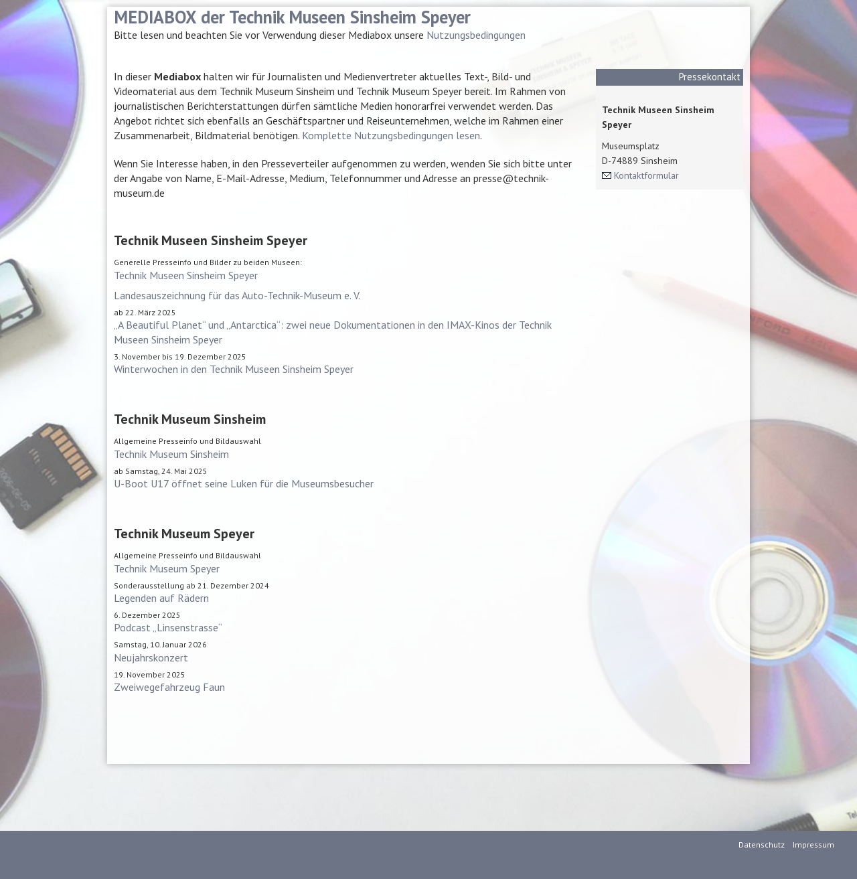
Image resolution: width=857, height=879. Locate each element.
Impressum (813, 845)
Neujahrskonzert (151, 657)
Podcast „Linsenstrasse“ (168, 627)
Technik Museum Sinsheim (171, 454)
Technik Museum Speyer (167, 568)
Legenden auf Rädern (161, 598)
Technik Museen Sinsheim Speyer (186, 275)
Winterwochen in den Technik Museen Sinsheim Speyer (234, 369)
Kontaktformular (646, 175)
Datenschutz (761, 845)
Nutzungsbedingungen (476, 35)
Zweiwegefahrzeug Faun (169, 687)
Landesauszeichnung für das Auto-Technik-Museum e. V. (237, 295)
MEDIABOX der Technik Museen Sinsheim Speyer (292, 16)
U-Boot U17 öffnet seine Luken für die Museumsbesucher (244, 483)
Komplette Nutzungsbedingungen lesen (391, 135)
